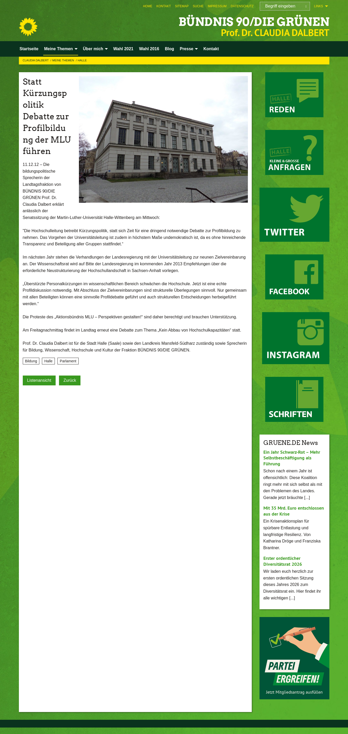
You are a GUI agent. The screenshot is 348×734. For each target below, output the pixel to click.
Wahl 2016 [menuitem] (149, 49)
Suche (198, 6)
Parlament (68, 361)
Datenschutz (242, 6)
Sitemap (182, 6)
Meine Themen (63, 60)
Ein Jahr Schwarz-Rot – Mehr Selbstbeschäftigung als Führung (291, 458)
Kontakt (163, 6)
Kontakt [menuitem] (211, 49)
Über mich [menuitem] (93, 49)
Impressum (217, 6)
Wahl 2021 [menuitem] (123, 49)
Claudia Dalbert (36, 60)
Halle (82, 60)
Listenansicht (39, 380)
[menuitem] (147, 6)
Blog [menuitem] (169, 49)
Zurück (69, 380)
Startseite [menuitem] (29, 49)
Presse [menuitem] (187, 49)
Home (147, 6)
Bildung (31, 361)
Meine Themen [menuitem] (58, 49)
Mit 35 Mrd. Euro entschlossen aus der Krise (293, 511)
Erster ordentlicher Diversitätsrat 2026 (282, 561)
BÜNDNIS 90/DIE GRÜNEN (254, 22)
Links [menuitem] (318, 6)
